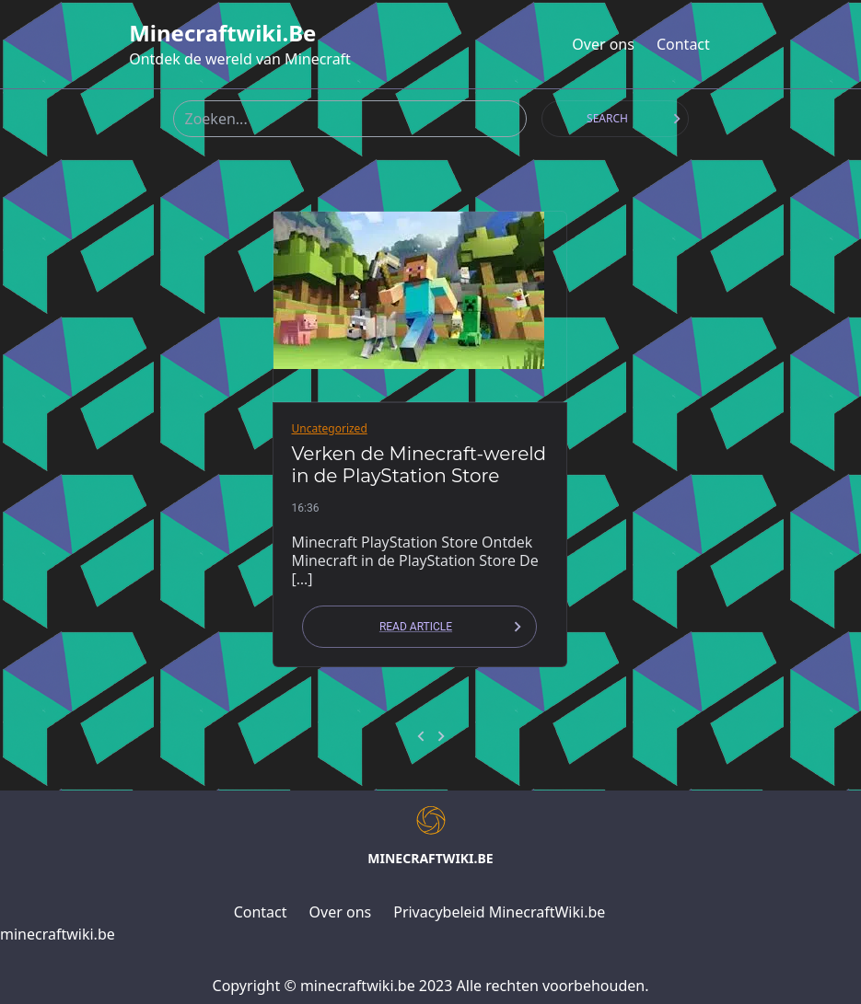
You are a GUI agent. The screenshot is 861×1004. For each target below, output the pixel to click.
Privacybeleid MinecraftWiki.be (499, 912)
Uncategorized (329, 428)
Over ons (603, 44)
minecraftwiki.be (222, 33)
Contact (683, 44)
